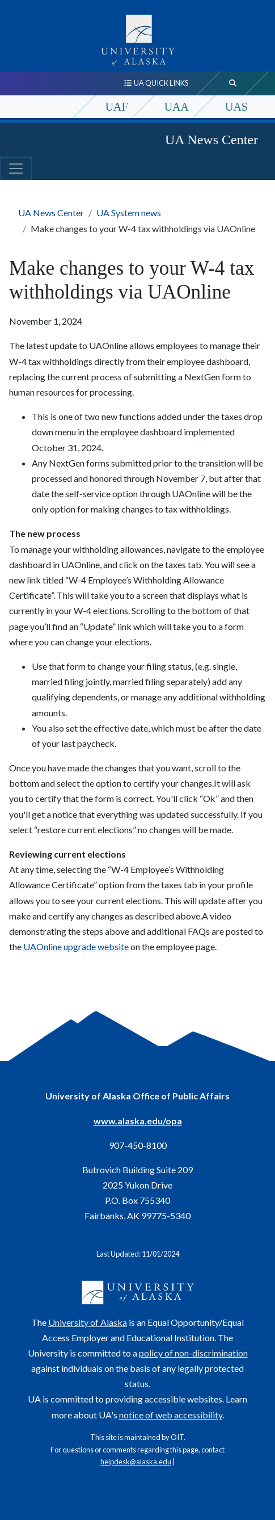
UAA (176, 106)
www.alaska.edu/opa (138, 1120)
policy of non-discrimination (193, 1352)
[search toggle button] (233, 83)
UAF (116, 106)
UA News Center (211, 139)
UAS (236, 106)
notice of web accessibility (170, 1414)
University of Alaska (87, 1322)
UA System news (128, 212)
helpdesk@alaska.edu (135, 1461)
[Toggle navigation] (16, 168)
